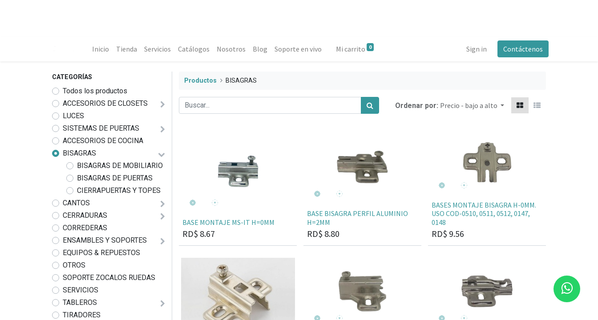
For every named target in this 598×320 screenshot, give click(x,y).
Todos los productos (95, 91)
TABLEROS (80, 302)
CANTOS (76, 203)
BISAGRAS (79, 153)
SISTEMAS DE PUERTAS (101, 128)
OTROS (74, 265)
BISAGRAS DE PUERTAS (115, 178)
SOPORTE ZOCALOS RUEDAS (109, 277)
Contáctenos (520, 48)
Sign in (474, 48)
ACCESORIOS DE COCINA (103, 140)
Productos (200, 80)
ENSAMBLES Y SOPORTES (105, 240)
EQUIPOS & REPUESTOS (101, 252)
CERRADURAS (85, 215)
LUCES (73, 116)
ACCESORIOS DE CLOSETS (105, 103)
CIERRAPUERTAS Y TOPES (119, 190)
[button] (472, 105)
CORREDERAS (85, 228)
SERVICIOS (80, 290)
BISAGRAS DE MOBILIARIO (120, 165)
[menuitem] (103, 49)
